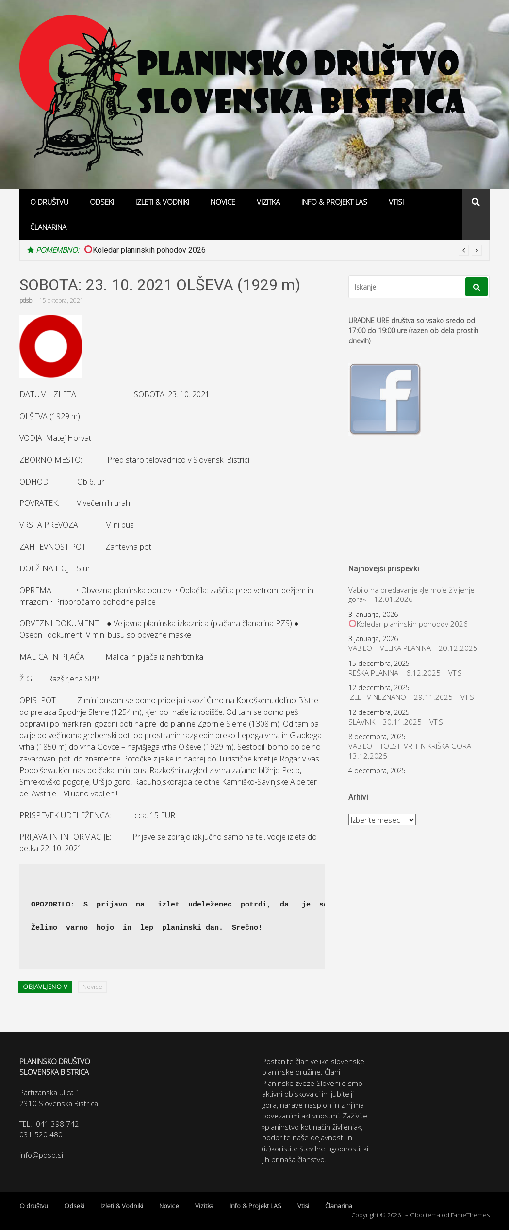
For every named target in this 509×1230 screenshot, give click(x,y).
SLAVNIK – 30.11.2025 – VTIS (395, 722)
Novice (223, 202)
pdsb (25, 300)
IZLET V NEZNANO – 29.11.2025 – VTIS (411, 697)
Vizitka (268, 202)
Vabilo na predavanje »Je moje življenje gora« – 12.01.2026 (411, 594)
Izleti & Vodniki (162, 202)
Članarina (48, 227)
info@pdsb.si (41, 1155)
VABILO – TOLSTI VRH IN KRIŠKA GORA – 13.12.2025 (412, 751)
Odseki (102, 202)
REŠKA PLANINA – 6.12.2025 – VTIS (405, 673)
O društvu (49, 202)
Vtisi (396, 202)
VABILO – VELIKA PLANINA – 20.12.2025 (412, 648)
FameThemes (470, 1215)
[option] (283, 250)
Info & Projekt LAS (334, 202)
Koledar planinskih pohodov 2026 (145, 250)
